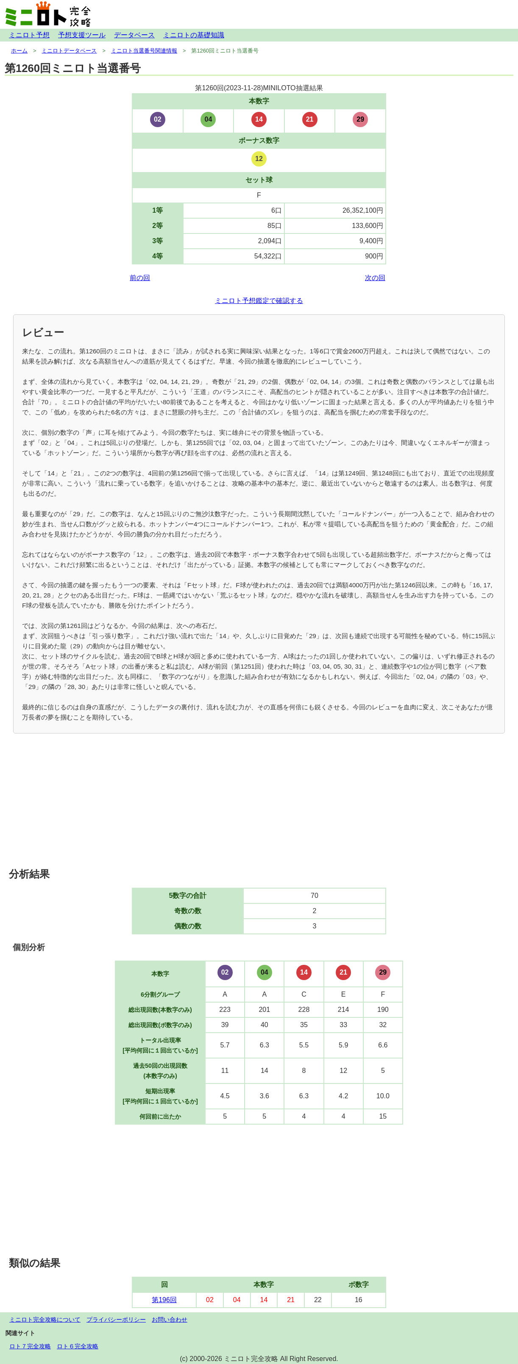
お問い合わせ (169, 1319)
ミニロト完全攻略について (45, 1319)
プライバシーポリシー (116, 1319)
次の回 (375, 277)
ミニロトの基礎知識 (193, 35)
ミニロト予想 (29, 35)
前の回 (140, 277)
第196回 (164, 1299)
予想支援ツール (82, 35)
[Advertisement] (259, 801)
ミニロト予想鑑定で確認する (259, 300)
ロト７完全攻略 (30, 1346)
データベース (134, 35)
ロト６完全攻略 (77, 1346)
